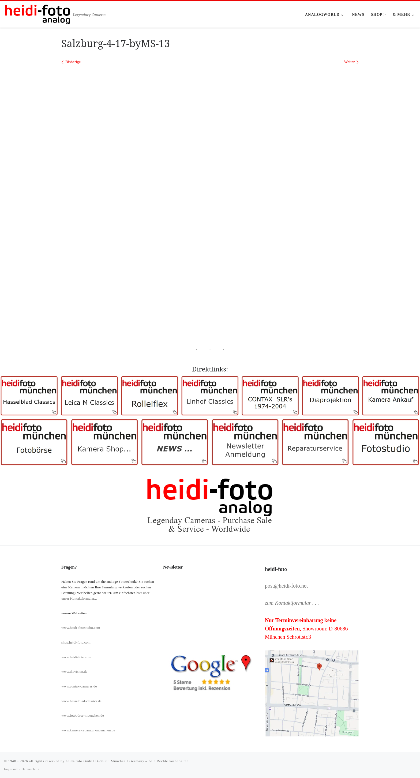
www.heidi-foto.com (76, 657)
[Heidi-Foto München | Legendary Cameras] (37, 13)
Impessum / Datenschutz (21, 769)
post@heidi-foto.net (286, 586)
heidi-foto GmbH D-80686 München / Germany (105, 761)
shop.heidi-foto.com (76, 642)
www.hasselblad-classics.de (81, 701)
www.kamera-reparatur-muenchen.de (88, 730)
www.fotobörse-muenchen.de (82, 715)
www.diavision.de (74, 672)
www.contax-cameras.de (79, 686)
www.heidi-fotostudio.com (80, 628)
